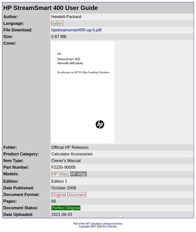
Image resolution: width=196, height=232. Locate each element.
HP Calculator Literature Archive (104, 223)
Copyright (84, 226)
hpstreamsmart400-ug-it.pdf (76, 30)
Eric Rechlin (110, 226)
